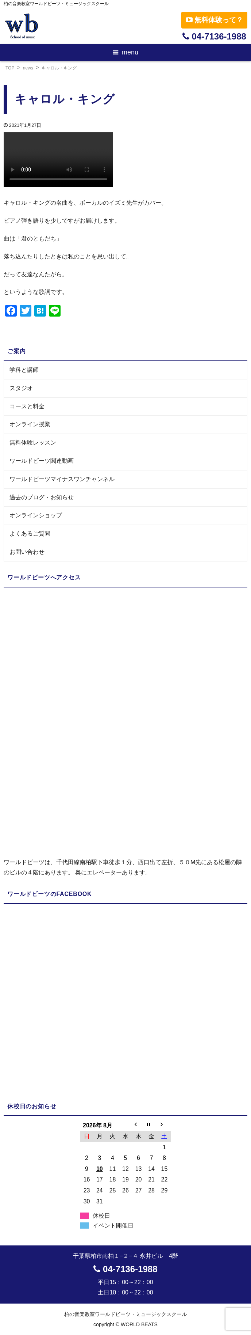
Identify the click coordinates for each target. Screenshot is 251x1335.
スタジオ (21, 388)
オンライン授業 (29, 424)
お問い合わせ (27, 552)
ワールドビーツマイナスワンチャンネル (62, 479)
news (28, 68)
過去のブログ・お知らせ (41, 497)
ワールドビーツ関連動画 (41, 461)
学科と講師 (24, 370)
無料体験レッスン (32, 442)
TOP (9, 68)
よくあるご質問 (29, 533)
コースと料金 (27, 406)
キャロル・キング (59, 68)
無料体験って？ (214, 20)
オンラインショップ (35, 515)
